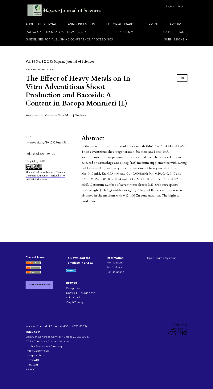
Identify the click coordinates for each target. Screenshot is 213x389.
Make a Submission (39, 284)
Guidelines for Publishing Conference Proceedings (69, 39)
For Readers (115, 262)
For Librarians (115, 271)
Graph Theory (74, 302)
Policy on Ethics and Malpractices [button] (55, 32)
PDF (182, 78)
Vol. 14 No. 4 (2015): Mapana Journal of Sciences (60, 62)
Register (170, 6)
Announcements (81, 24)
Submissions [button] (174, 39)
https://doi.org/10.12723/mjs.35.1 (47, 142)
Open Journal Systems (161, 257)
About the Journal (41, 24)
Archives (177, 24)
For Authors (114, 267)
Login (181, 6)
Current (151, 24)
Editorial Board (119, 24)
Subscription (173, 32)
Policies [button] (123, 32)
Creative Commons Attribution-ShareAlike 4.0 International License (45, 176)
